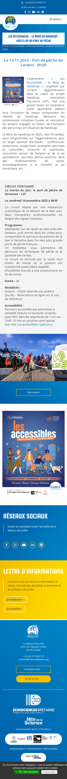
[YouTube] (33, 12)
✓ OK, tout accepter (27, 771)
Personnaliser (49, 772)
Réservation (33, 392)
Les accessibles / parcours (35, 324)
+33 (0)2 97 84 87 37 (33, 2)
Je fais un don (28, 7)
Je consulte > (14, 608)
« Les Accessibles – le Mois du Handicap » (46, 82)
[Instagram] (29, 12)
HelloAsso (15, 299)
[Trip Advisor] (38, 12)
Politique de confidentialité (35, 776)
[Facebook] (25, 12)
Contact (42, 7)
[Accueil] (10, 22)
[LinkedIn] (43, 12)
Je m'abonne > (15, 599)
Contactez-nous (33, 669)
